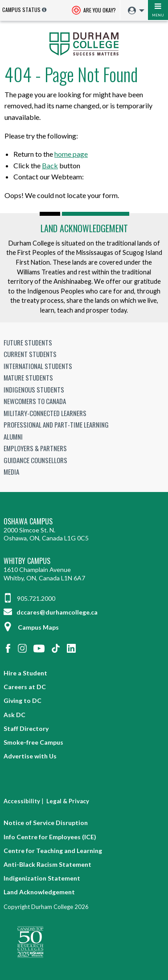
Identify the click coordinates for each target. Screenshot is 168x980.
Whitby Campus (27, 561)
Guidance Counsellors (35, 460)
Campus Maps (31, 627)
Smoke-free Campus (33, 742)
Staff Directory (26, 728)
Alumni (13, 436)
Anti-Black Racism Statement (47, 864)
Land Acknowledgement (84, 228)
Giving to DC (22, 700)
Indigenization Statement (42, 878)
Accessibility (22, 801)
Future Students (28, 342)
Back (50, 165)
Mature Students (28, 377)
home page (71, 154)
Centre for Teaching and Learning (53, 850)
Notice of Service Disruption (46, 822)
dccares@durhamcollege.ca (51, 612)
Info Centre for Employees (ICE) (50, 837)
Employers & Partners (35, 448)
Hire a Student (25, 673)
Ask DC (14, 714)
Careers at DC (25, 686)
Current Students (30, 354)
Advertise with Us (30, 756)
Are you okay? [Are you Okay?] (94, 11)
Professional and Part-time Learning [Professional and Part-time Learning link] (56, 424)
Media (11, 471)
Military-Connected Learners (45, 413)
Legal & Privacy (67, 801)
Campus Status (21, 9)
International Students (38, 366)
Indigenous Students (34, 389)
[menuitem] (134, 11)
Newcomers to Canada (35, 401)
